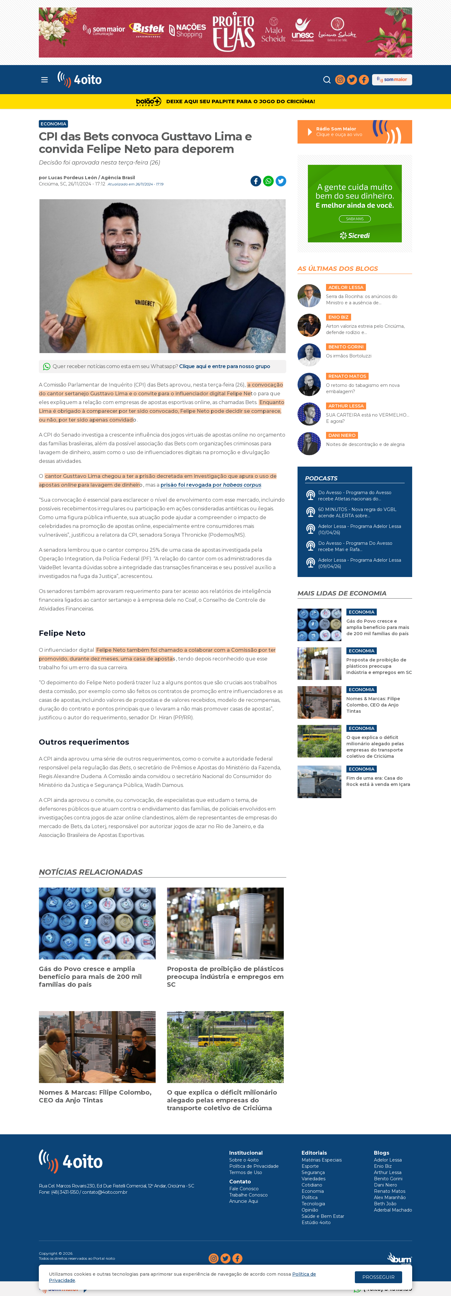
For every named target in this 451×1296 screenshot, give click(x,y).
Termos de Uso (245, 1172)
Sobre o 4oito (244, 1160)
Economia (53, 124)
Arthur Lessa (388, 1172)
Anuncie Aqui (243, 1201)
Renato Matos (389, 1191)
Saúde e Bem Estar (323, 1216)
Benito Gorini (388, 1179)
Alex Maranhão (390, 1197)
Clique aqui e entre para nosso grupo (224, 366)
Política (310, 1197)
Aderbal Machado (393, 1210)
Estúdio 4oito (316, 1222)
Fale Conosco (244, 1189)
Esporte (310, 1166)
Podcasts (321, 478)
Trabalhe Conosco (248, 1195)
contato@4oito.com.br (104, 1192)
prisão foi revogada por (211, 485)
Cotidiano (312, 1185)
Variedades (313, 1179)
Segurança (313, 1172)
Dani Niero (385, 1185)
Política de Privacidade (254, 1166)
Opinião (310, 1210)
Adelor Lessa (388, 1160)
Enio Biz (383, 1166)
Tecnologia (313, 1204)
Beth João (385, 1204)
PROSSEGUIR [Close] (378, 1277)
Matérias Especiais (322, 1160)
